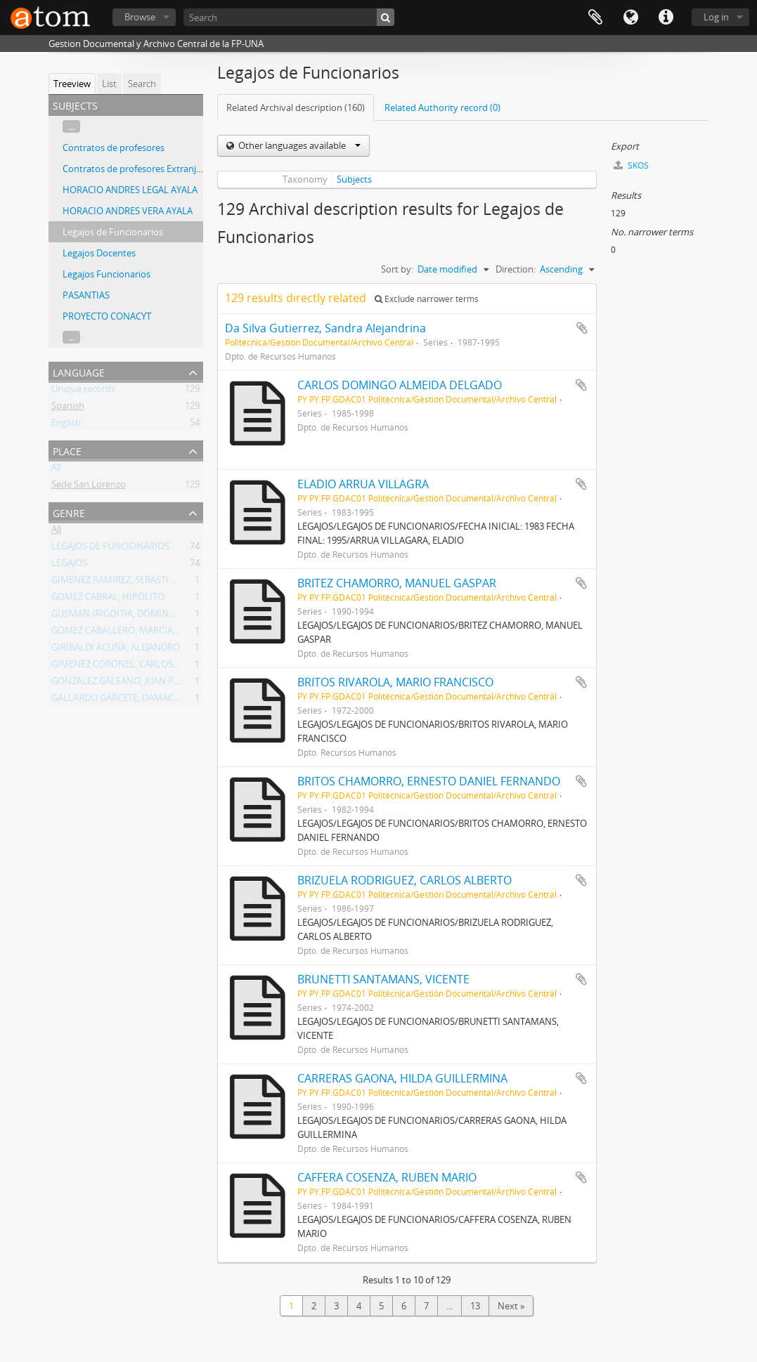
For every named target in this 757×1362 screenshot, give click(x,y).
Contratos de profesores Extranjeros (138, 168)
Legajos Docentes (99, 253)
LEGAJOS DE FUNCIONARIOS (110, 548)
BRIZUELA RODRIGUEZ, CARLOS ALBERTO (404, 880)
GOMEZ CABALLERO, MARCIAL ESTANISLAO (142, 633)
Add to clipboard (582, 328)
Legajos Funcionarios (106, 274)
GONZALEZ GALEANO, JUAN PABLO (124, 683)
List (109, 83)
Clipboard (595, 17)
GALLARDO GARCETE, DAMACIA (116, 700)
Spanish (67, 408)
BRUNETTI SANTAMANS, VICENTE (383, 979)
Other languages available (298, 145)
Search (142, 83)
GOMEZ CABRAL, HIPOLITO (107, 599)
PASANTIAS (86, 295)
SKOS (631, 165)
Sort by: (397, 269)
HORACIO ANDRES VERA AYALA (128, 210)
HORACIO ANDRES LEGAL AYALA (130, 189)
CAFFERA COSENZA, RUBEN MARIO (387, 1177)
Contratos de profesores (113, 147)
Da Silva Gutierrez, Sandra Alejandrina (325, 328)
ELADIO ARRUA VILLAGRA (363, 484)
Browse (139, 17)
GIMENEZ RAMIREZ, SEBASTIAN (116, 582)
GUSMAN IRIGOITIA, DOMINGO (116, 616)
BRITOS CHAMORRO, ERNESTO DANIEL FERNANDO (428, 781)
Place (67, 449)
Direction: (516, 269)
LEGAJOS (69, 565)
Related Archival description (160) (295, 107)
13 (475, 1305)
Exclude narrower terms (427, 299)
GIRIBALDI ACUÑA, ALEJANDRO (115, 649)
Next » (511, 1305)
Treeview (72, 83)
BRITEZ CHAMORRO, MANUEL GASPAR (396, 583)
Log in (716, 17)
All (56, 470)
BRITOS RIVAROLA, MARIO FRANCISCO (395, 682)
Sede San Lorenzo (88, 486)
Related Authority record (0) (442, 107)
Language (630, 17)
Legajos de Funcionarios (113, 231)
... (71, 126)
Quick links (665, 17)
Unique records (83, 391)
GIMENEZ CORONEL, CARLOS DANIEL (129, 666)
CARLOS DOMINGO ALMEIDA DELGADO (399, 385)
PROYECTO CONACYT (107, 316)
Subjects (354, 179)
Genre (69, 511)
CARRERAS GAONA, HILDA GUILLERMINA (402, 1078)
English (66, 425)
